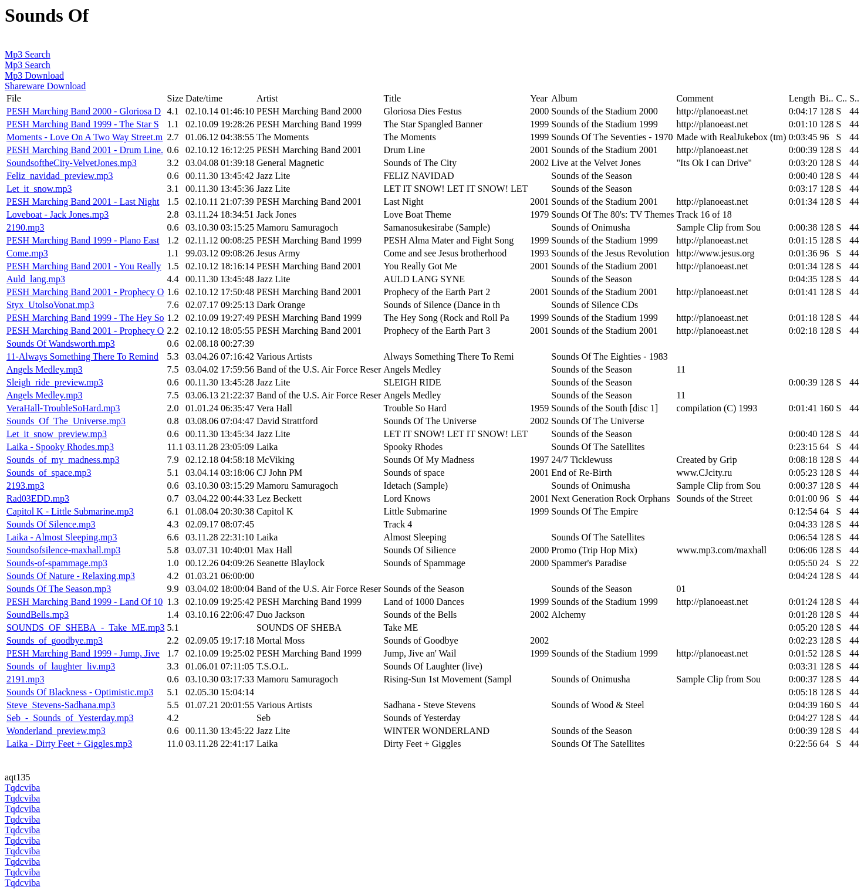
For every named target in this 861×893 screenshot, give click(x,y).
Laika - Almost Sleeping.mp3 (61, 537)
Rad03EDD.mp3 (37, 498)
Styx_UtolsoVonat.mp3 (50, 305)
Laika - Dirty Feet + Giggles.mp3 (69, 744)
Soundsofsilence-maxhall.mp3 (63, 550)
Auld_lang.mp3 (35, 279)
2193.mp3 (25, 486)
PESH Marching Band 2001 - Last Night (82, 202)
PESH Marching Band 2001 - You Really (83, 266)
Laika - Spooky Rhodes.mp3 (60, 447)
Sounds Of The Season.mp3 (58, 589)
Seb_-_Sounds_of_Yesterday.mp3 (69, 718)
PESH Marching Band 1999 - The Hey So (85, 318)
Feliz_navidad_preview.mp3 (59, 176)
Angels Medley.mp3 (44, 369)
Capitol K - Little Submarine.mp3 (69, 511)
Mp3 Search (27, 54)
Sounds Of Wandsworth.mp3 (60, 344)
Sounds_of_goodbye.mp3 (54, 640)
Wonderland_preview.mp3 (56, 731)
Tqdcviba (22, 788)
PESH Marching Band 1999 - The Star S (82, 124)
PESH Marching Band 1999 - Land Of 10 (84, 602)
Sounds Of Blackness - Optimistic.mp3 (79, 692)
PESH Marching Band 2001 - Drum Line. (84, 150)
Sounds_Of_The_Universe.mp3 (66, 421)
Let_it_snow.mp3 (39, 189)
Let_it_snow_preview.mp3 (56, 434)
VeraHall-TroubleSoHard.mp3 (63, 408)
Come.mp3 (27, 253)
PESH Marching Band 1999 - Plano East (82, 240)
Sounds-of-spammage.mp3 (56, 563)
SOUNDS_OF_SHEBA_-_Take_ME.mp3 (85, 627)
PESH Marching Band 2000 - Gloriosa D (83, 111)
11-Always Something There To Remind (82, 356)
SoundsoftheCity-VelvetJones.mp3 (71, 163)
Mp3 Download (34, 75)
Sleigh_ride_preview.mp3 (54, 382)
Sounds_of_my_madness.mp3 (62, 460)
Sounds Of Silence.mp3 (51, 524)
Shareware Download (45, 86)
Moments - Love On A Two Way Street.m (84, 137)
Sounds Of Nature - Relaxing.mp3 (70, 576)
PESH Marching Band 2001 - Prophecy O (85, 292)
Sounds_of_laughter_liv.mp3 (60, 666)
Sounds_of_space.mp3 (48, 473)
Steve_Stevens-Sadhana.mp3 (60, 705)
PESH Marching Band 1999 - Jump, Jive (83, 653)
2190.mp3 (25, 227)
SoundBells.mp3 (37, 615)
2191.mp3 (25, 679)
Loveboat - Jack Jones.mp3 (57, 214)
